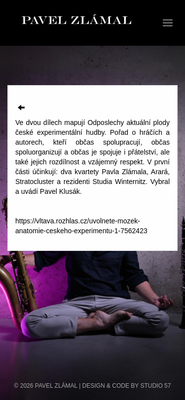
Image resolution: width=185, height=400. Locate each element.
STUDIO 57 (155, 385)
